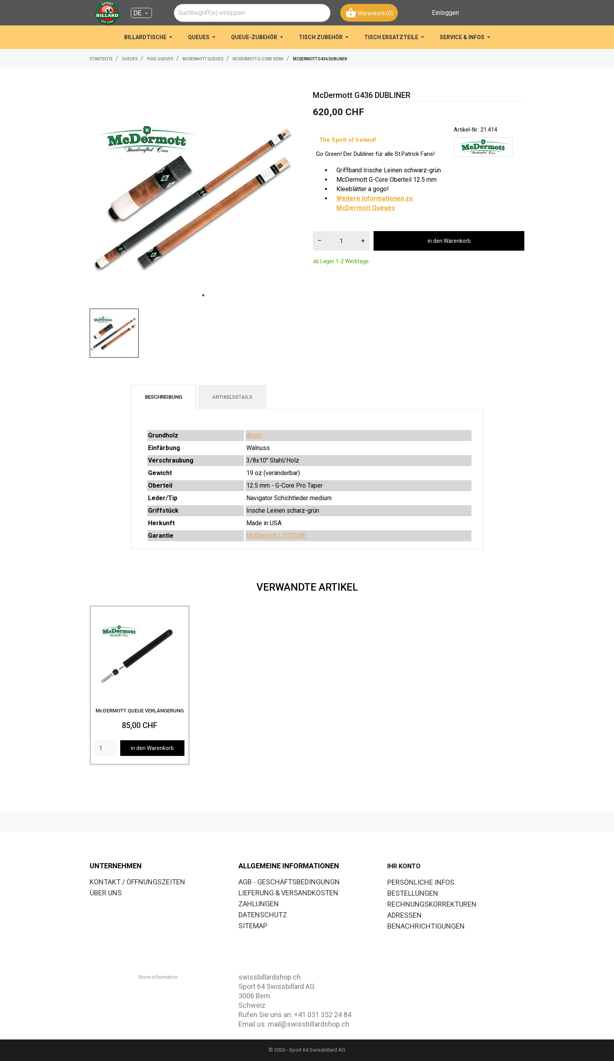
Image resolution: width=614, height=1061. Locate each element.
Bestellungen (412, 893)
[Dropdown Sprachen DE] (141, 13)
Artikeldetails (232, 397)
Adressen (404, 915)
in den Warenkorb (449, 241)
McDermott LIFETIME (276, 535)
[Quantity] (105, 748)
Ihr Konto (404, 866)
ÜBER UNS (106, 893)
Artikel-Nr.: (466, 130)
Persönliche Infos (420, 882)
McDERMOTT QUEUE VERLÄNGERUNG (140, 711)
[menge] (341, 241)
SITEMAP (252, 926)
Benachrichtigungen (426, 926)
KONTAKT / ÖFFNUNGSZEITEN (137, 882)
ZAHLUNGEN (258, 904)
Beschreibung (163, 397)
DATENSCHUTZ (262, 915)
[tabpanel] (195, 197)
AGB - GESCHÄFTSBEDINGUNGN (289, 882)
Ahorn (254, 435)
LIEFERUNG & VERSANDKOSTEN (288, 893)
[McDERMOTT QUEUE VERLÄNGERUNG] (139, 655)
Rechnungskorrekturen (432, 904)
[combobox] (252, 13)
